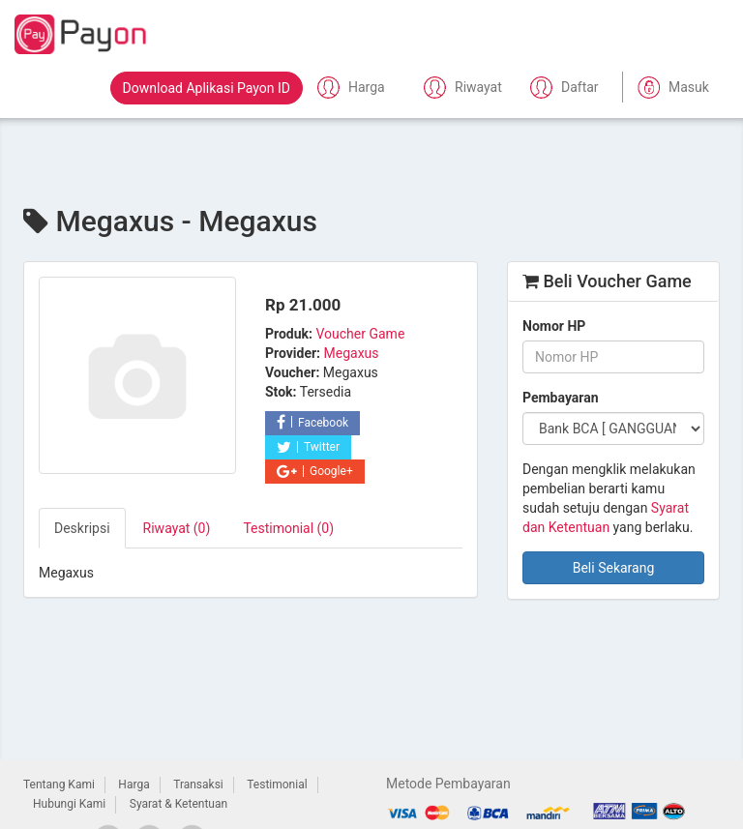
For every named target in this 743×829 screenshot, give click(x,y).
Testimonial (277, 784)
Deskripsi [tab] (82, 528)
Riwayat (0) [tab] (177, 528)
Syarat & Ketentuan (178, 804)
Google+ (315, 471)
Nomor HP (553, 326)
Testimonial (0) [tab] (288, 528)
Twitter (308, 447)
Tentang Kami (59, 784)
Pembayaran (560, 397)
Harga (133, 784)
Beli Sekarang (614, 568)
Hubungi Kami (69, 804)
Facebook (312, 422)
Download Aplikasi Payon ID (206, 88)
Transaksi (198, 784)
